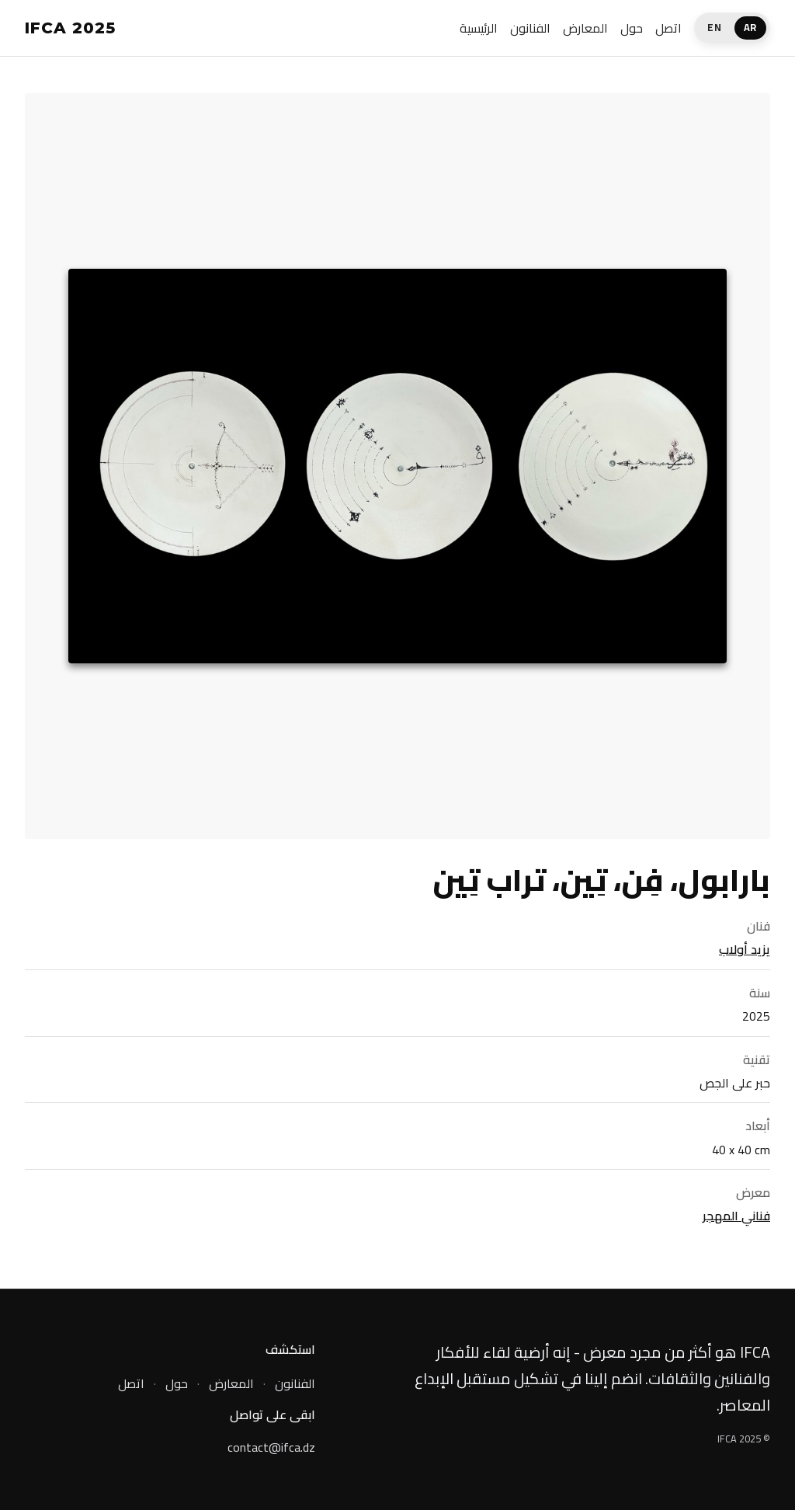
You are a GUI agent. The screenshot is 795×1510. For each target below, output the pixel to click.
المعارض (585, 28)
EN (714, 27)
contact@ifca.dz (271, 1448)
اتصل (668, 28)
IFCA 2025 (70, 28)
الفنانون (530, 28)
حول (631, 28)
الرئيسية (479, 28)
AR (750, 27)
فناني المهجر (736, 1215)
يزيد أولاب (744, 949)
